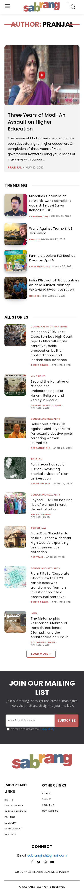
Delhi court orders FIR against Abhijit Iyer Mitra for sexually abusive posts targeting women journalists (52, 433)
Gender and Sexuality (45, 419)
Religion (36, 459)
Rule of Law (38, 528)
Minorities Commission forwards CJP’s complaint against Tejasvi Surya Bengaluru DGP (50, 203)
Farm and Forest (40, 267)
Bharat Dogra (41, 514)
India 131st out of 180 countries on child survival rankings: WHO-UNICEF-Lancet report (54, 285)
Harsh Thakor (40, 483)
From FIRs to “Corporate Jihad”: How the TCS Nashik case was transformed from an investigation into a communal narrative (50, 585)
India (34, 613)
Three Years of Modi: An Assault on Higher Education (37, 122)
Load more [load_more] (41, 654)
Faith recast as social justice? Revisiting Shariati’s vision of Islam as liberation (50, 471)
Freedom (35, 240)
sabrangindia (40, 448)
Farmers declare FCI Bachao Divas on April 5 (52, 258)
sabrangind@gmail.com (47, 855)
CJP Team (37, 557)
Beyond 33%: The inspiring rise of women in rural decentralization (51, 505)
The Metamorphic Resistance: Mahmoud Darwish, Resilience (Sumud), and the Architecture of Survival (50, 627)
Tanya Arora (40, 365)
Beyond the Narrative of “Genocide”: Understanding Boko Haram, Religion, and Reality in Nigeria (50, 390)
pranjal (15, 167)
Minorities (38, 376)
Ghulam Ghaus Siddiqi (46, 405)
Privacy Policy (46, 729)
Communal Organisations (49, 326)
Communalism (38, 216)
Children (35, 296)
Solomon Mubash (43, 642)
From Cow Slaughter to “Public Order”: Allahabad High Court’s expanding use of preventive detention (51, 542)
